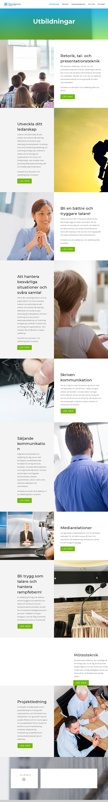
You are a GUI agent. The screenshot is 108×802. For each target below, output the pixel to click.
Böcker (65, 4)
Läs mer (68, 97)
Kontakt (101, 4)
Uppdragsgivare (78, 4)
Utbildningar (54, 4)
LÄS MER (68, 411)
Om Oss (91, 4)
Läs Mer (81, 683)
